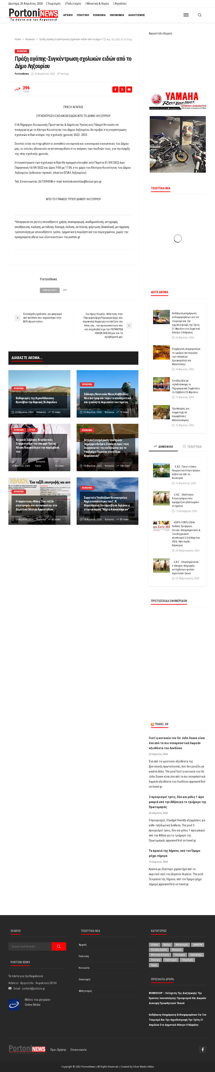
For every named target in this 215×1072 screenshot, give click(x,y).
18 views (124, 412)
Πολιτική (83, 15)
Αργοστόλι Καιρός (160, 33)
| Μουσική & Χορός (97, 3)
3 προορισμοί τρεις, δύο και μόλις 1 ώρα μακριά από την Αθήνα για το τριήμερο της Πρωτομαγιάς (177, 802)
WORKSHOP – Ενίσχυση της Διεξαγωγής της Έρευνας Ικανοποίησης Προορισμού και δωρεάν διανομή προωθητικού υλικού (177, 998)
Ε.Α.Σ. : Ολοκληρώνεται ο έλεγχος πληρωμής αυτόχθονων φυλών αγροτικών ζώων (185, 567)
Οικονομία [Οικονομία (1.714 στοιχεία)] (179, 954)
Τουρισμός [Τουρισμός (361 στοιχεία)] (187, 959)
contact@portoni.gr (33, 988)
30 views (59, 465)
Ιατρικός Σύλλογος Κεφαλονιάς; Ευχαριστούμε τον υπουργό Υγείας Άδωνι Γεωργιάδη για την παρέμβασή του (37, 445)
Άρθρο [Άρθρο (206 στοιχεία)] (167, 944)
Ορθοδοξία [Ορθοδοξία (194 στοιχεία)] (196, 954)
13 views (55, 412)
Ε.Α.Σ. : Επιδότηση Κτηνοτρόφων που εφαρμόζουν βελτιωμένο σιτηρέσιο (185, 500)
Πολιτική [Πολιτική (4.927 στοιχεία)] (155, 959)
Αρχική (68, 15)
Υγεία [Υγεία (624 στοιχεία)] (154, 965)
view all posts (50, 290)
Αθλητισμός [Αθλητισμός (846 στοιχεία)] (182, 944)
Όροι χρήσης (58, 1050)
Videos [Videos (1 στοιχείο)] (154, 944)
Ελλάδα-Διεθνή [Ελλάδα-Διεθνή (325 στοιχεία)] (159, 949)
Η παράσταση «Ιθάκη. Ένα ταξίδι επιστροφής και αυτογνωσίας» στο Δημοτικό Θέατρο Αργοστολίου (36, 505)
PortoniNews (22, 73)
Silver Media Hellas (143, 1066)
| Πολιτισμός (73, 3)
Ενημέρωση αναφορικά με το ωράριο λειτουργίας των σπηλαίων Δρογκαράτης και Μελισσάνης (186, 356)
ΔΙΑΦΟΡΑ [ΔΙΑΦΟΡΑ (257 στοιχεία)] (197, 944)
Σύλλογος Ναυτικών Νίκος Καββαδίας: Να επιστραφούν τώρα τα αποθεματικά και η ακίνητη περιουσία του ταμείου (107, 398)
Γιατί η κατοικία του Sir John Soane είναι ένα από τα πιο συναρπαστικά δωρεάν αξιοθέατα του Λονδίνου (177, 743)
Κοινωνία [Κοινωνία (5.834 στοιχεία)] (176, 949)
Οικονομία (117, 15)
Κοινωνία (99, 15)
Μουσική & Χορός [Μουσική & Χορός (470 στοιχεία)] (160, 954)
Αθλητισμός (136, 15)
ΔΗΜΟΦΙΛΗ (163, 446)
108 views (125, 465)
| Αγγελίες (120, 3)
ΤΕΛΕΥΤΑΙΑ (192, 446)
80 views (55, 519)
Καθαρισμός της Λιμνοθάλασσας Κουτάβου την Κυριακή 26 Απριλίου (36, 400)
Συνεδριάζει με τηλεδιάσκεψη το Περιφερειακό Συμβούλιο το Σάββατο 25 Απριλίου (186, 386)
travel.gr (161, 724)
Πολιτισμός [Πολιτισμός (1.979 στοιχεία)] (171, 959)
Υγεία (33, 430)
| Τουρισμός (53, 3)
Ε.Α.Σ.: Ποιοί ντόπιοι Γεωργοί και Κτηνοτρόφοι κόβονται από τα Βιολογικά (186, 472)
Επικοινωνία (79, 1050)
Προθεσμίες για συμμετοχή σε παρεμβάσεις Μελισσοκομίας (180, 414)
